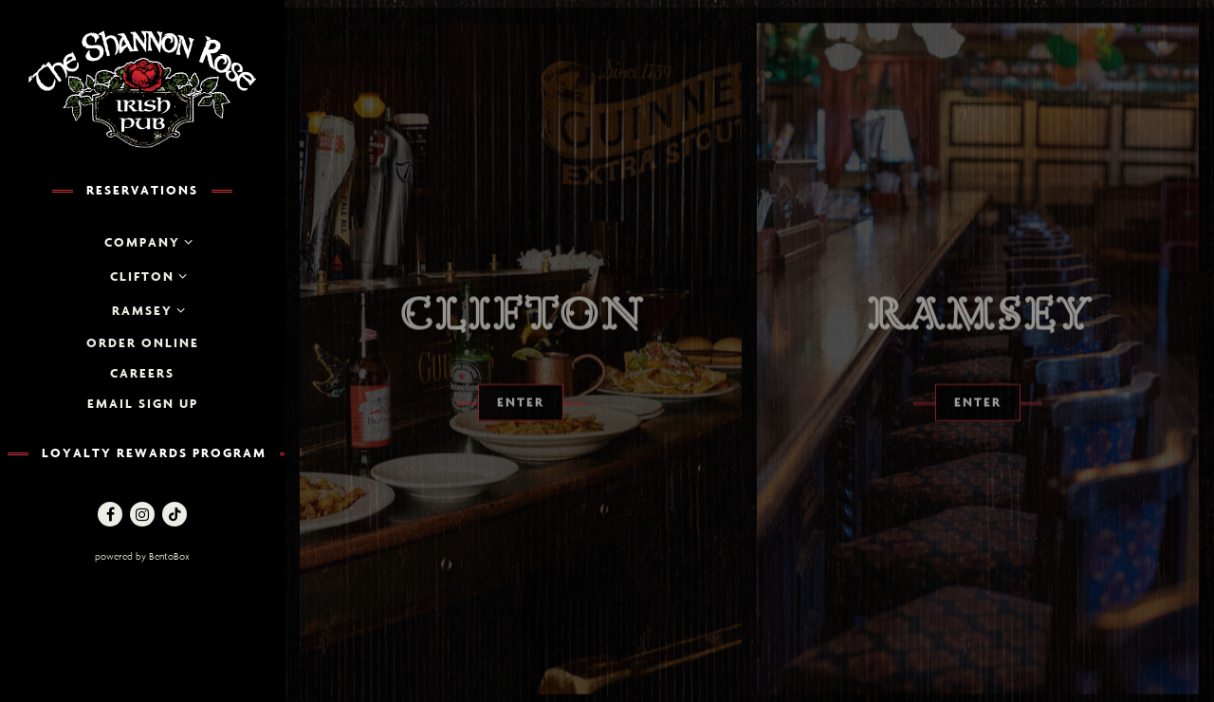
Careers (142, 372)
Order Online (142, 342)
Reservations (142, 189)
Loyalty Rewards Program (154, 452)
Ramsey (142, 310)
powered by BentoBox (184, 555)
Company (142, 241)
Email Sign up (142, 403)
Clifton (142, 276)
